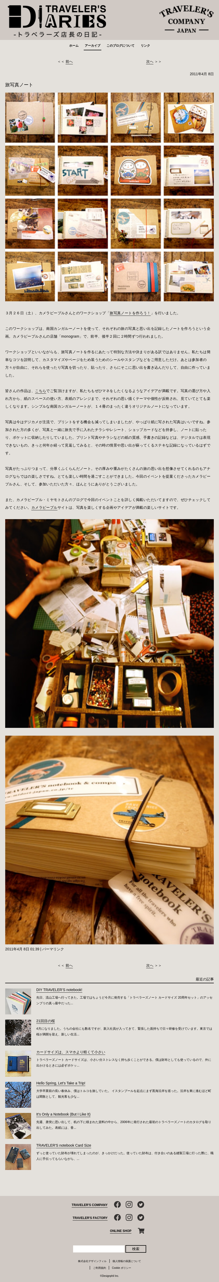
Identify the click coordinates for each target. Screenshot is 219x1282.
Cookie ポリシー (121, 1267)
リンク (145, 45)
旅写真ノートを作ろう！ (130, 313)
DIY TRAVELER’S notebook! (59, 990)
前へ (69, 61)
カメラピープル (44, 507)
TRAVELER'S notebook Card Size (63, 1145)
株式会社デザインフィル (92, 1261)
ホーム (74, 45)
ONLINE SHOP (120, 1231)
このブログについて (121, 45)
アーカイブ (92, 45)
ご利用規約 (99, 1267)
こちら (40, 391)
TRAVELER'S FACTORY (90, 1218)
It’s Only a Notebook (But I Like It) (63, 1114)
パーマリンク (53, 949)
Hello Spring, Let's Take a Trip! (60, 1083)
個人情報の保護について (126, 1261)
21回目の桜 (45, 1021)
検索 (135, 1249)
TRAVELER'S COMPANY (90, 1205)
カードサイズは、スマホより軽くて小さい (70, 1052)
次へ (149, 61)
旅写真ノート (19, 84)
